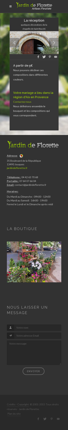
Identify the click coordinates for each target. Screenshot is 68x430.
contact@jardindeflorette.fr (30, 184)
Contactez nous (22, 101)
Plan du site (14, 413)
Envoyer (33, 371)
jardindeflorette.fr (17, 167)
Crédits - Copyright (18, 404)
